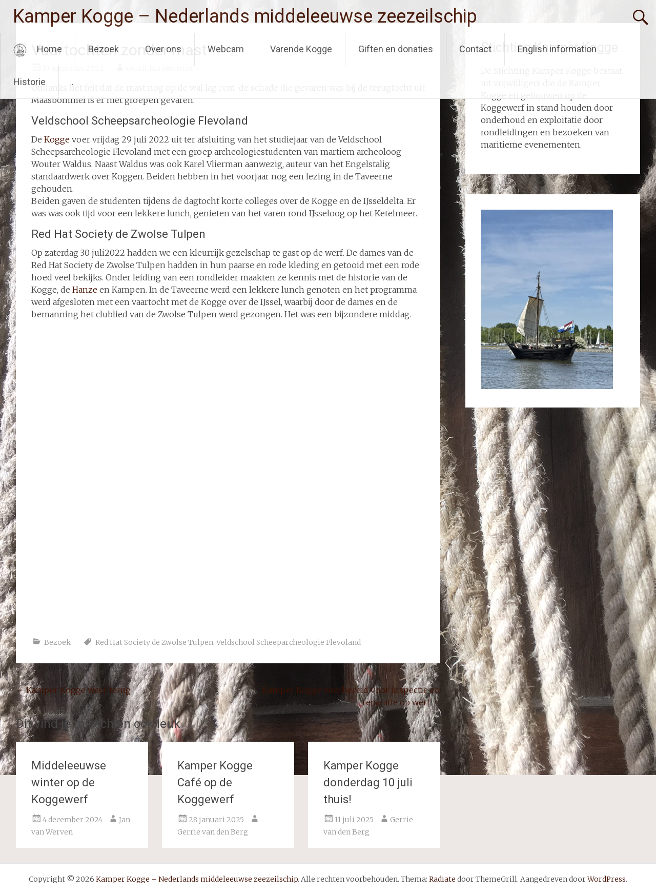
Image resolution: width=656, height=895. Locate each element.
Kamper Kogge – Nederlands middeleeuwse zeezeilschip (245, 16)
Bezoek (103, 49)
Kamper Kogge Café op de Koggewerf (215, 782)
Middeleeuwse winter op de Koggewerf (68, 782)
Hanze (84, 289)
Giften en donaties (395, 49)
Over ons (163, 49)
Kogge (57, 139)
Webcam (226, 49)
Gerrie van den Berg (212, 832)
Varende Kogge (301, 49)
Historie (29, 81)
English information (557, 49)
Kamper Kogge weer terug (73, 690)
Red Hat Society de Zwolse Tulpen (154, 642)
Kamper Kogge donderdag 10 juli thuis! (368, 782)
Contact (475, 49)
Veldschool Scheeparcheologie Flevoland (288, 642)
